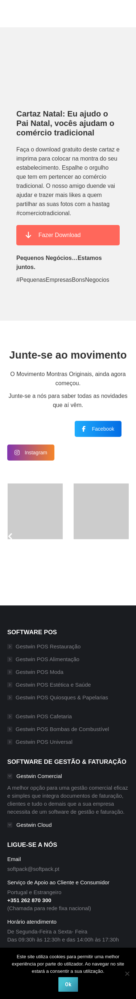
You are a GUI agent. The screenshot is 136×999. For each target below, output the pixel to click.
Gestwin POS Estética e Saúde (53, 685)
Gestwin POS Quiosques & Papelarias (62, 697)
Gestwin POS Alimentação (47, 659)
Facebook (98, 429)
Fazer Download (53, 235)
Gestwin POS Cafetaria (44, 716)
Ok (68, 984)
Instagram (31, 452)
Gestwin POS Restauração (48, 646)
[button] (13, 539)
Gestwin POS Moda (39, 672)
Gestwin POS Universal (44, 742)
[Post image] (35, 511)
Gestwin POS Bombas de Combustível (62, 729)
